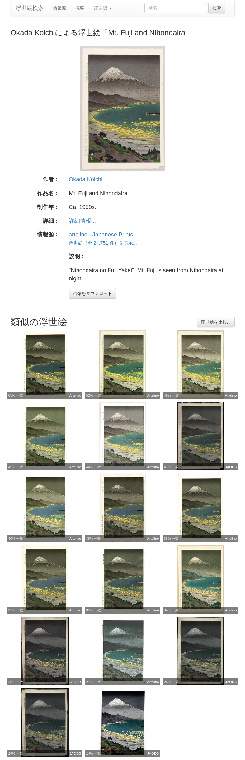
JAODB (231, 467)
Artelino (75, 395)
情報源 (59, 8)
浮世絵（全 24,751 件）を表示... (103, 242)
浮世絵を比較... (216, 322)
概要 (79, 8)
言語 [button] (102, 8)
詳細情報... (82, 221)
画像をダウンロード (92, 293)
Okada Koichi (85, 179)
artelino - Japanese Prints (101, 234)
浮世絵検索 (30, 8)
